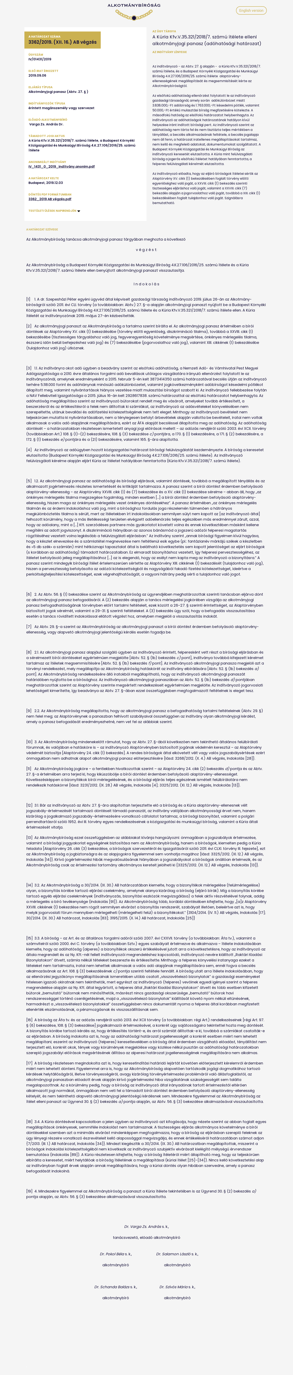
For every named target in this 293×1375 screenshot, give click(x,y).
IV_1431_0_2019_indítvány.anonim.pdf (61, 166)
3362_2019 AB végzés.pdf (49, 199)
